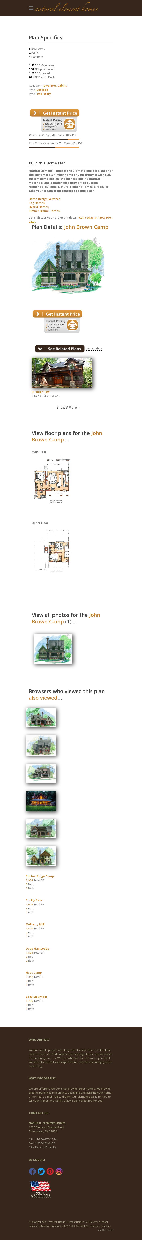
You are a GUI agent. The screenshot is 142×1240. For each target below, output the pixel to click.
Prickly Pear (34, 900)
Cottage (42, 90)
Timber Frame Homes (44, 211)
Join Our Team (105, 1229)
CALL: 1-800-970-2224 (43, 1139)
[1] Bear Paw (41, 392)
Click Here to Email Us (42, 1147)
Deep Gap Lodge (37, 948)
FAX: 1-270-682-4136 (42, 1143)
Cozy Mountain (36, 997)
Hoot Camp (34, 973)
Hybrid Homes (39, 207)
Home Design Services (44, 199)
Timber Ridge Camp (40, 876)
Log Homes (37, 203)
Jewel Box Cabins (55, 85)
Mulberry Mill (35, 924)
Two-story (43, 94)
